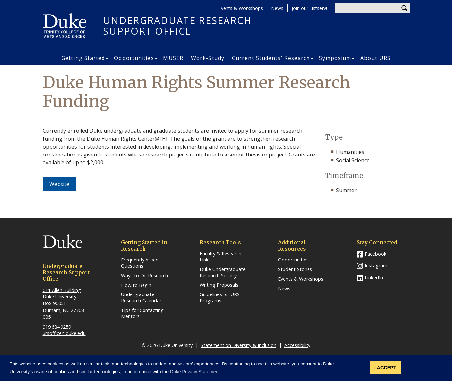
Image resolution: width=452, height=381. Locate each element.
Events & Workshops (240, 8)
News (277, 8)
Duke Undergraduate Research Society (223, 272)
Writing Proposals (219, 285)
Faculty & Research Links (220, 257)
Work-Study (207, 58)
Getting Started (83, 58)
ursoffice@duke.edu (64, 333)
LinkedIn (374, 277)
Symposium (335, 58)
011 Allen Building (62, 290)
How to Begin (136, 285)
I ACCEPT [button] (385, 367)
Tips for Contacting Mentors (142, 313)
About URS (375, 58)
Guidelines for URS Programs (220, 298)
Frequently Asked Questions (140, 263)
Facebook (375, 254)
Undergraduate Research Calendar (141, 298)
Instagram (376, 265)
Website (62, 184)
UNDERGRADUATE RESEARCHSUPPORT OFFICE (177, 25)
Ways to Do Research (144, 276)
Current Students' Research (271, 58)
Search (405, 8)
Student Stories (295, 269)
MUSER (173, 58)
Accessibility (297, 345)
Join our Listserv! (309, 8)
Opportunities (134, 58)
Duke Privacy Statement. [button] (195, 371)
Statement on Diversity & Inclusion (238, 345)
